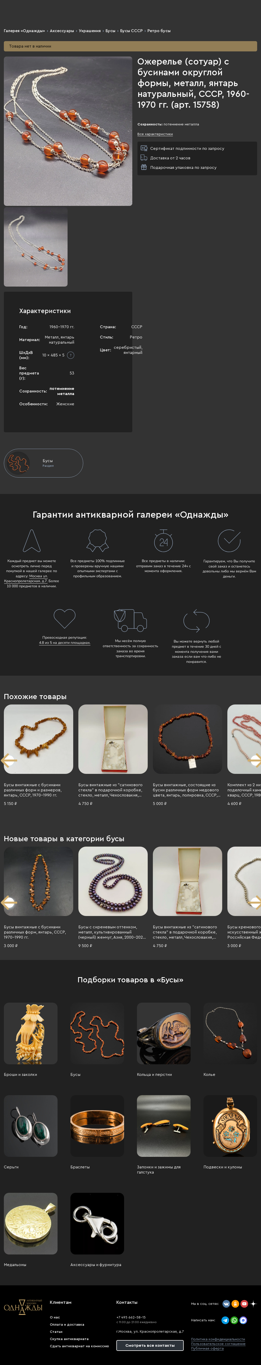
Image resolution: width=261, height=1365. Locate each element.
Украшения (90, 31)
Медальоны (15, 1265)
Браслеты (80, 1167)
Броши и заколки (20, 1075)
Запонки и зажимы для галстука (159, 1169)
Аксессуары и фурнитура (95, 1265)
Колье (209, 1075)
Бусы (110, 31)
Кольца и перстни (154, 1075)
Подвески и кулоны (222, 1167)
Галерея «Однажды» (24, 31)
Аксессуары (62, 31)
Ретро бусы (159, 31)
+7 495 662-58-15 (131, 1317)
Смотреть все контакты (150, 1345)
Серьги (11, 1167)
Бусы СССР (131, 31)
